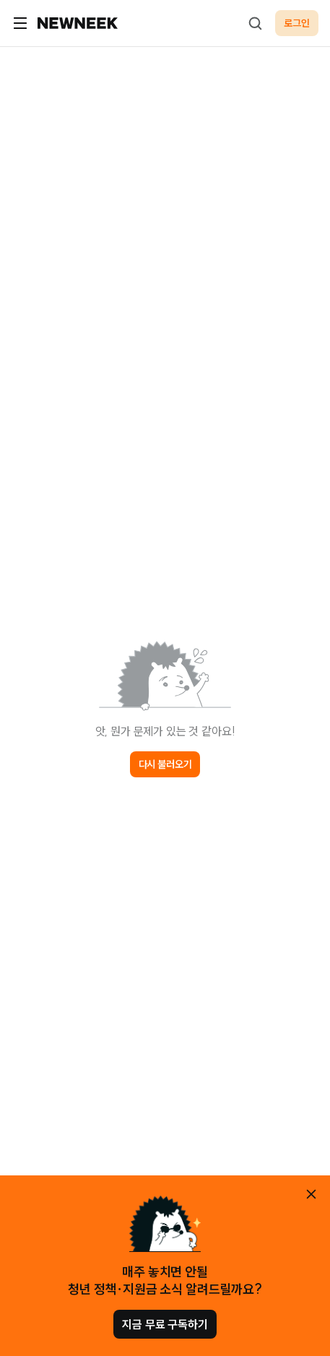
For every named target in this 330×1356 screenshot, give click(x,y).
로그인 (297, 23)
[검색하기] (255, 23)
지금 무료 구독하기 (164, 1324)
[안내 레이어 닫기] (311, 1194)
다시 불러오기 (165, 764)
